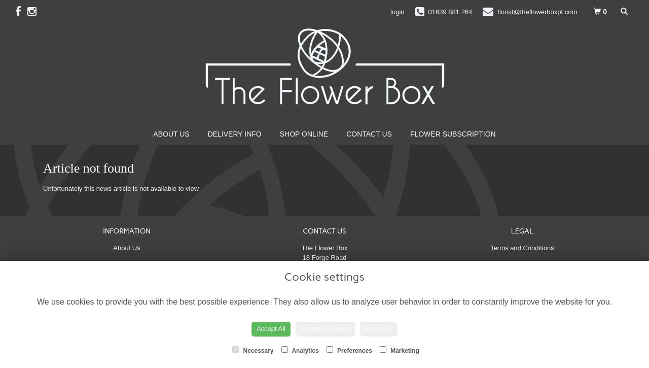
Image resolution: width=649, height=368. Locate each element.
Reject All (378, 328)
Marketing (399, 350)
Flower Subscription (453, 134)
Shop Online (304, 134)
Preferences (349, 350)
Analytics (300, 350)
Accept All (271, 328)
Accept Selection (325, 328)
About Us (171, 134)
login (397, 12)
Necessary (252, 350)
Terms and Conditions (522, 248)
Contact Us (369, 134)
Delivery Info (235, 134)
